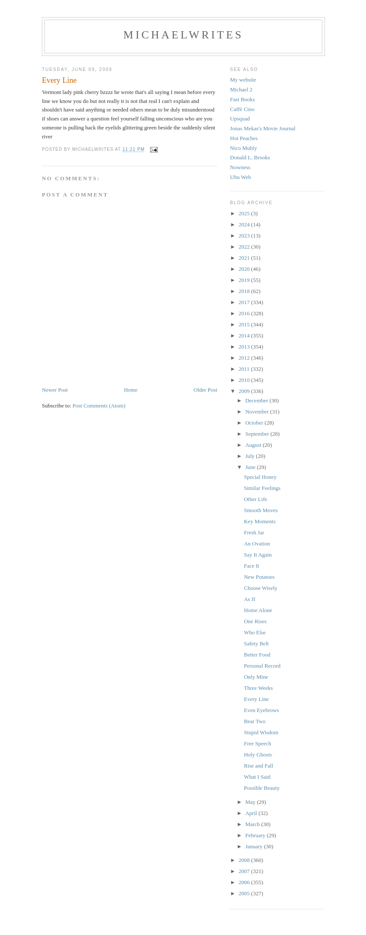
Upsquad (240, 118)
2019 (245, 280)
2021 (245, 258)
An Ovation (257, 543)
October (255, 422)
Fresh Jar (254, 532)
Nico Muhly (243, 148)
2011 (245, 369)
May (251, 802)
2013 (245, 346)
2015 (245, 324)
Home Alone (258, 610)
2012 (245, 358)
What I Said (257, 777)
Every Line (256, 699)
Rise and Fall (258, 765)
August (254, 445)
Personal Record (262, 665)
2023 (245, 235)
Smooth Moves (260, 510)
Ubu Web (240, 177)
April (252, 813)
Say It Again (258, 554)
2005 (245, 893)
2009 (245, 391)
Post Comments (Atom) (99, 405)
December (257, 400)
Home (131, 390)
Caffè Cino (242, 109)
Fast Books (242, 99)
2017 (245, 302)
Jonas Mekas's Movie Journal (262, 128)
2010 (245, 380)
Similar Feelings (262, 488)
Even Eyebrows (261, 710)
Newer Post (55, 390)
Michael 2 (241, 89)
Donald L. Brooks (250, 157)
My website (243, 79)
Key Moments (259, 521)
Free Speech (257, 743)
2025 (245, 213)
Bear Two (254, 721)
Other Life (255, 499)
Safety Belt (256, 643)
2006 (245, 882)
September (258, 434)
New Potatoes (259, 577)
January (254, 846)
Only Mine (256, 677)
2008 (245, 860)
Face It (251, 566)
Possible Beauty (261, 788)
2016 (245, 313)
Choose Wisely (260, 588)
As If (249, 599)
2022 (245, 246)
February (256, 835)
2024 (245, 224)
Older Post (205, 390)
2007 (245, 871)
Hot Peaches (244, 138)
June (251, 467)
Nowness (240, 167)
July (250, 456)
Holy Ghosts (258, 754)
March (253, 824)
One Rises (255, 621)
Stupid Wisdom (261, 732)
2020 (245, 269)
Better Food (257, 654)
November (257, 411)
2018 (245, 291)
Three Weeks (258, 688)
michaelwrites (184, 35)
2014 (245, 335)
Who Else (255, 632)
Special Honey (260, 477)
